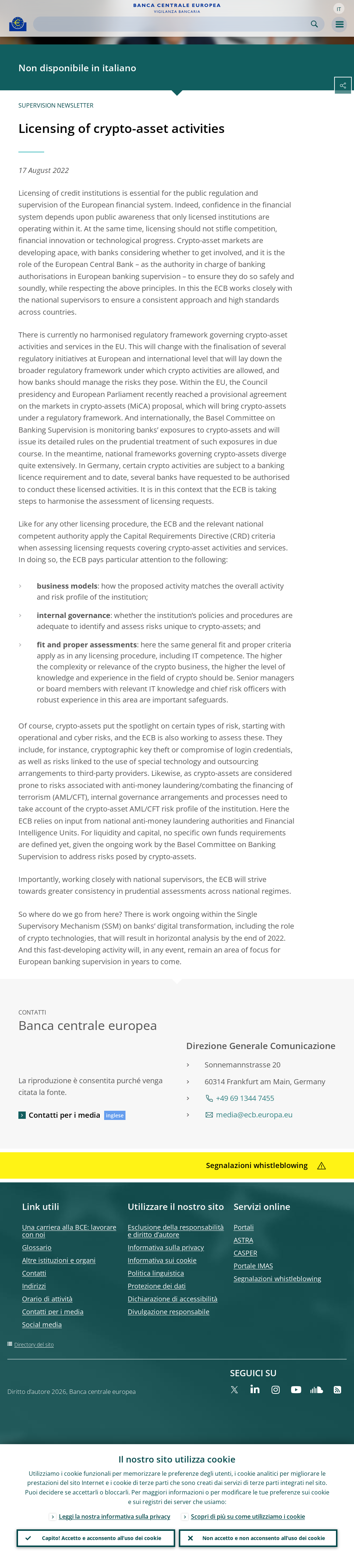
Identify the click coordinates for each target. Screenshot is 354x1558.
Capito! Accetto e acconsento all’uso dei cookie (101, 1537)
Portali (244, 1227)
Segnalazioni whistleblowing (277, 1278)
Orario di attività (47, 1298)
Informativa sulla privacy (166, 1247)
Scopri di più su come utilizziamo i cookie (248, 1516)
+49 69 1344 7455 (245, 1098)
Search (314, 24)
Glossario (37, 1247)
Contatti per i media (64, 1115)
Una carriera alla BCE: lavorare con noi (69, 1231)
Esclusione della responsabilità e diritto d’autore (176, 1231)
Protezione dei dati (157, 1286)
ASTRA (243, 1240)
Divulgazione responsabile (168, 1311)
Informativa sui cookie (162, 1260)
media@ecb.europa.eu (254, 1115)
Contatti (34, 1273)
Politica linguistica (156, 1273)
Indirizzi (34, 1286)
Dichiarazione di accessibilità (172, 1298)
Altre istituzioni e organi (59, 1260)
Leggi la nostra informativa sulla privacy (114, 1516)
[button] (338, 8)
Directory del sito (34, 1344)
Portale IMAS (253, 1265)
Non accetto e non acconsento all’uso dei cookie (263, 1537)
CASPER (245, 1252)
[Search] (173, 24)
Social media (42, 1324)
